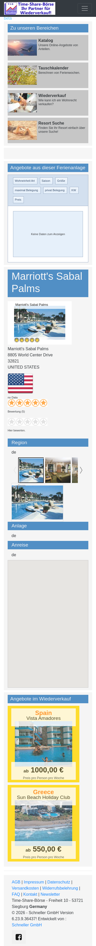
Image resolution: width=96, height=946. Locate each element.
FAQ (16, 894)
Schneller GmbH (27, 925)
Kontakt (30, 894)
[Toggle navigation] (85, 8)
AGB (16, 882)
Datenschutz (58, 882)
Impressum (34, 882)
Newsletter (50, 894)
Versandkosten (25, 888)
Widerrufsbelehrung (60, 888)
